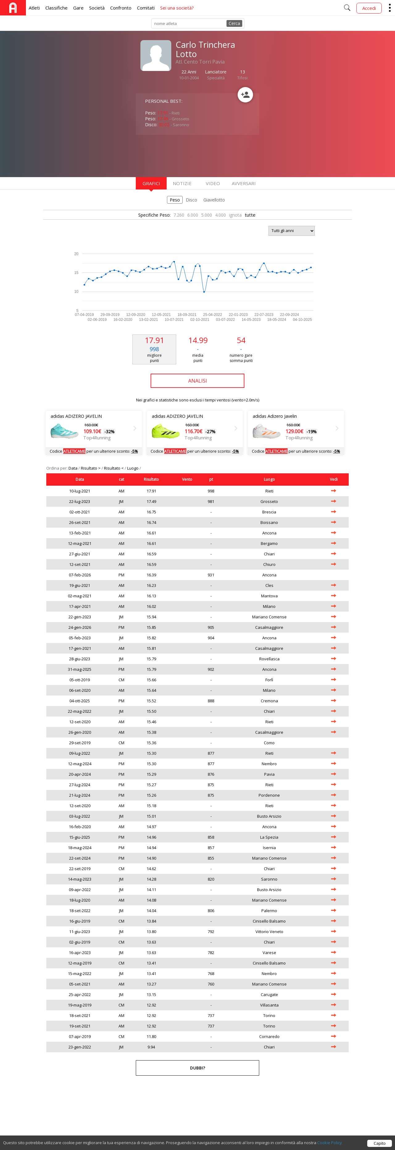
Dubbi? (197, 1068)
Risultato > (91, 468)
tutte (250, 215)
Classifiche (56, 8)
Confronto (120, 8)
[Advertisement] (185, 155)
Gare (78, 8)
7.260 (178, 215)
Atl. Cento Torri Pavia (200, 61)
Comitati (146, 8)
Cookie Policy (329, 1144)
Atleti (34, 8)
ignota (235, 215)
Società (97, 8)
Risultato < (114, 468)
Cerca (234, 23)
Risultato (151, 479)
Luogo (133, 468)
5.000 (206, 215)
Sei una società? (177, 8)
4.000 (220, 215)
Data (73, 468)
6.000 (192, 215)
